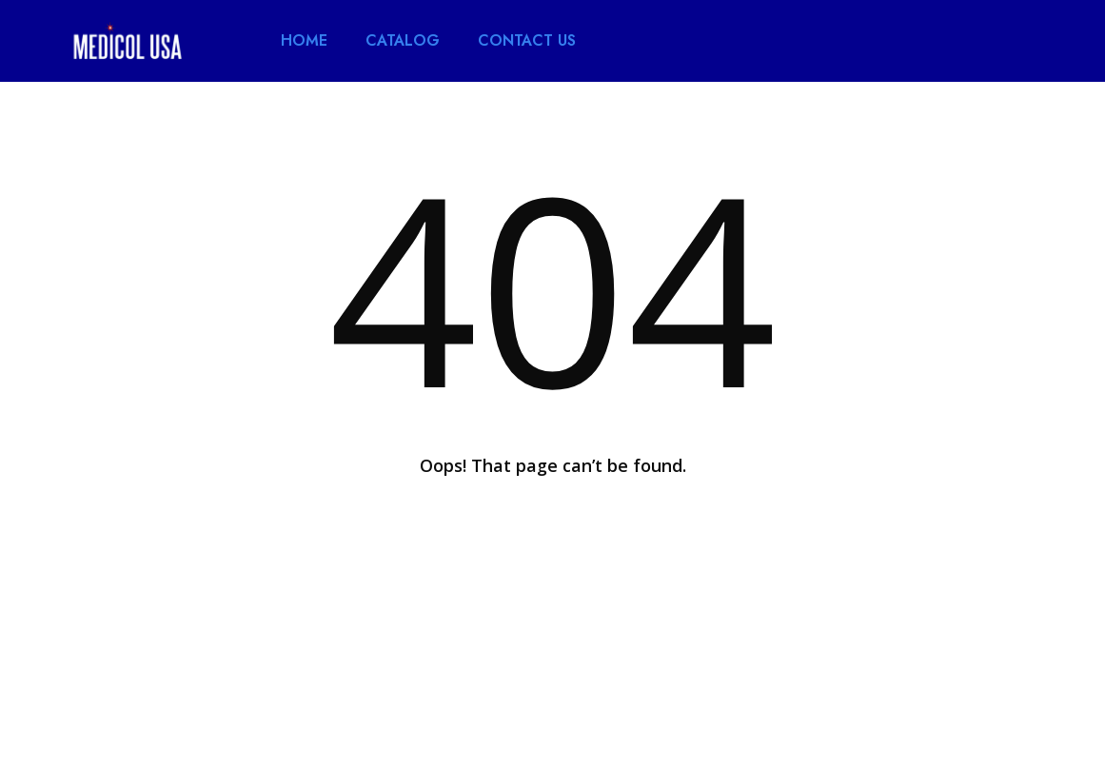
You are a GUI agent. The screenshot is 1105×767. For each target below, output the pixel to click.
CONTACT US (527, 40)
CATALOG (402, 40)
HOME (304, 40)
